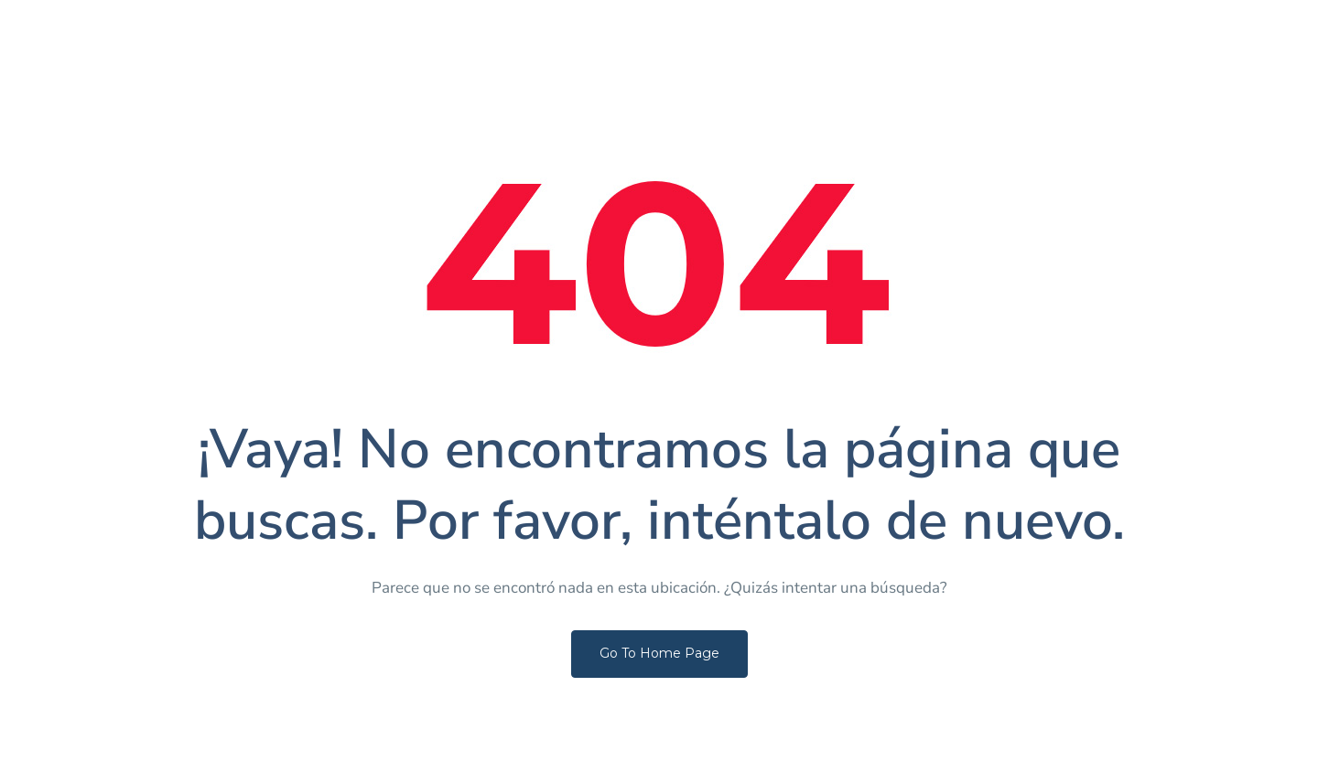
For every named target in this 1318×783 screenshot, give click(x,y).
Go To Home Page (659, 653)
